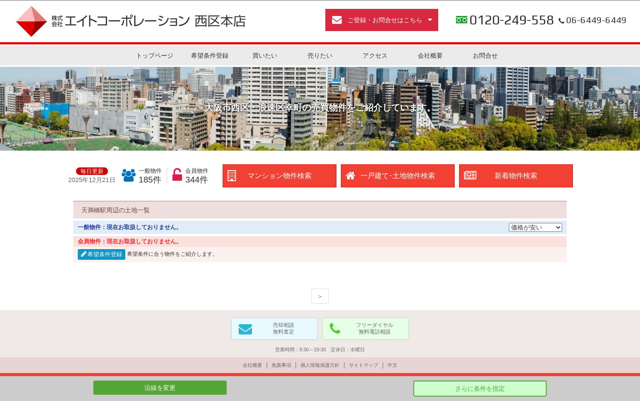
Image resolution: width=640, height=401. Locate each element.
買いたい (264, 55)
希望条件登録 (209, 55)
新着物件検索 (516, 175)
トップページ (154, 55)
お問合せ (485, 55)
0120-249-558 (511, 20)
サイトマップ (363, 365)
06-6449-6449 (592, 20)
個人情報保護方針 (320, 365)
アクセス (375, 55)
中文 (392, 365)
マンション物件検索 (280, 175)
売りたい (320, 55)
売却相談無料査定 (283, 328)
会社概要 (430, 55)
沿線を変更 (160, 387)
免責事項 (281, 365)
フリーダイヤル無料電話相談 (374, 328)
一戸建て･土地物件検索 (397, 175)
